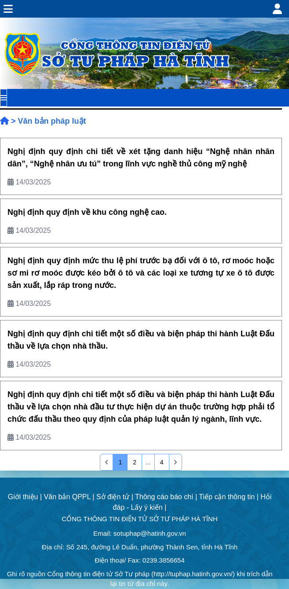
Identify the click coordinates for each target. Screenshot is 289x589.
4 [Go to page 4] (162, 462)
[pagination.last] (175, 462)
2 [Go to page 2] (134, 462)
